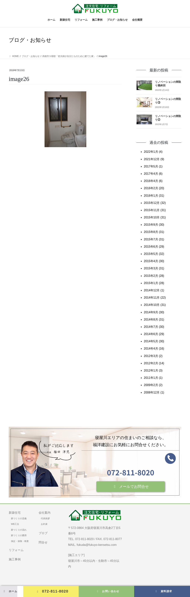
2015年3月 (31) (154, 268)
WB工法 (15, 524)
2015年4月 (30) (154, 261)
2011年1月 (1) (153, 377)
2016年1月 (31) (154, 195)
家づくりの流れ (19, 530)
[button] (130, 486)
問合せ (43, 542)
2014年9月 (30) (154, 312)
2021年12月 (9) (154, 159)
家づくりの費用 (19, 535)
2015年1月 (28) (154, 283)
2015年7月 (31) (154, 239)
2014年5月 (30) (154, 341)
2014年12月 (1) (154, 290)
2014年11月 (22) (155, 297)
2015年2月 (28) (154, 275)
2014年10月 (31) (155, 304)
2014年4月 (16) (154, 348)
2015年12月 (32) (155, 202)
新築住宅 (15, 512)
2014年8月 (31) (154, 319)
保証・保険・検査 (20, 541)
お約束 (44, 524)
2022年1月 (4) (153, 151)
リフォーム (16, 550)
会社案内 (44, 512)
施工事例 (15, 559)
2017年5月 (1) (153, 166)
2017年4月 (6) (153, 173)
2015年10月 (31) (155, 217)
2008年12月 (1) (154, 392)
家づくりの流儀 (19, 518)
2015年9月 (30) (154, 224)
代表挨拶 (45, 518)
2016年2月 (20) (154, 188)
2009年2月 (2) (153, 385)
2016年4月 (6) (153, 181)
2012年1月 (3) (153, 370)
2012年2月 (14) (154, 363)
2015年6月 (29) (154, 246)
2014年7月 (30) (154, 326)
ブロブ (43, 533)
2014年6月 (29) (154, 334)
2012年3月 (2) (153, 356)
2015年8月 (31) (154, 231)
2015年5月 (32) (154, 253)
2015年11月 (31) (155, 210)
